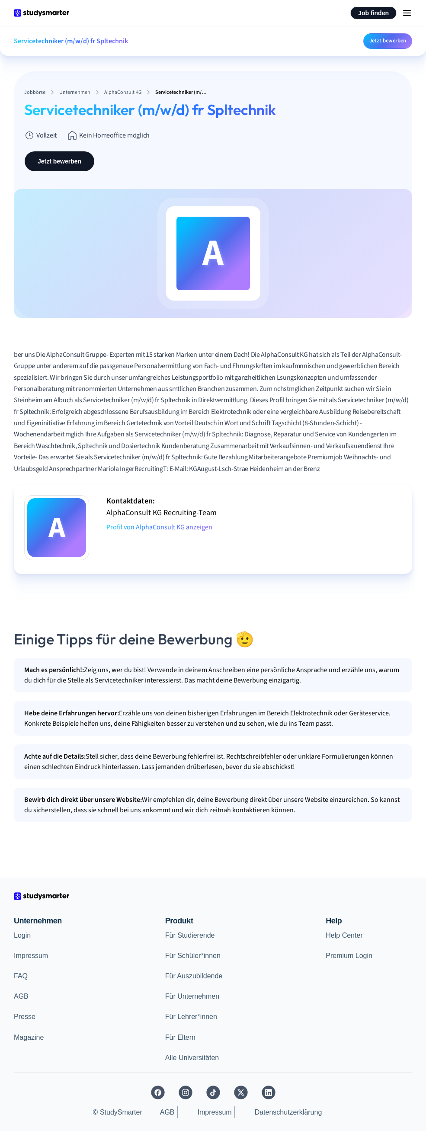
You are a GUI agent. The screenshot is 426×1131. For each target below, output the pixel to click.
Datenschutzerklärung (288, 1112)
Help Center (344, 935)
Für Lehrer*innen (191, 1016)
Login (22, 935)
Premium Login (349, 955)
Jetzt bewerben (387, 41)
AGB (21, 996)
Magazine (29, 1037)
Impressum (31, 955)
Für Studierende (190, 935)
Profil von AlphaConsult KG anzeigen (159, 527)
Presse (24, 1016)
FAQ (21, 976)
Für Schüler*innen (193, 955)
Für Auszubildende (194, 976)
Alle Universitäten (192, 1057)
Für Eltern (180, 1037)
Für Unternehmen (192, 996)
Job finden (373, 13)
